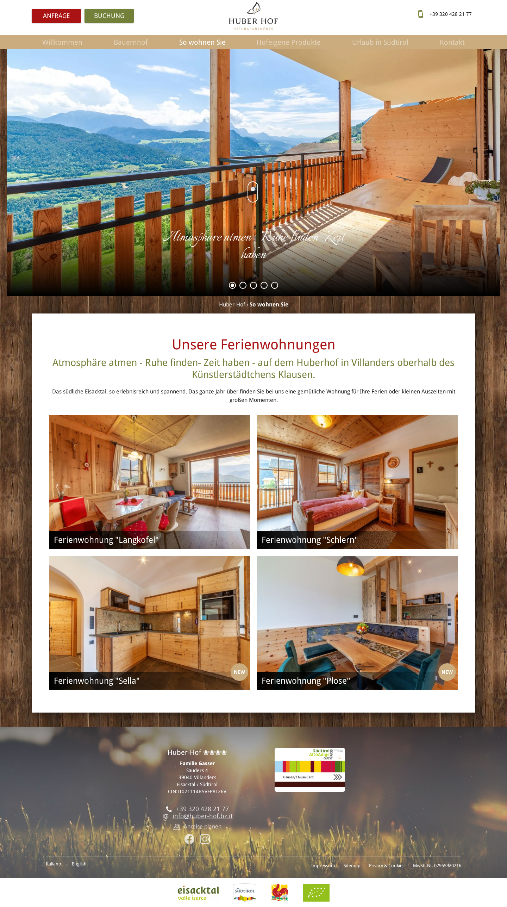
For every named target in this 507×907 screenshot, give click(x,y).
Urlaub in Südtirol (380, 42)
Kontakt (452, 42)
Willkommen (62, 42)
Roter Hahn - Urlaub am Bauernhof (279, 892)
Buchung (109, 15)
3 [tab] (253, 286)
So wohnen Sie (202, 42)
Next (486, 179)
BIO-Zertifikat (316, 892)
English (79, 863)
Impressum (323, 865)
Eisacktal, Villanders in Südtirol (198, 892)
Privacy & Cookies (387, 865)
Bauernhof (131, 42)
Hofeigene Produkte (289, 42)
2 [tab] (243, 286)
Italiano (53, 863)
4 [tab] (264, 286)
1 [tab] (232, 286)
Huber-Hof (232, 304)
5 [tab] (275, 286)
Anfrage (56, 15)
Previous (21, 179)
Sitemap (352, 865)
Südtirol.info (244, 892)
